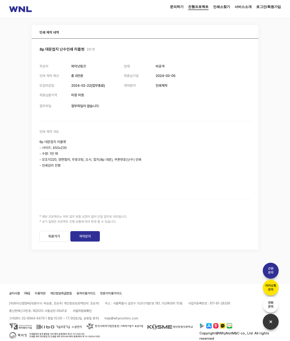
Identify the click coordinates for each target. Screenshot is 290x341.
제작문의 (85, 236)
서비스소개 (243, 7)
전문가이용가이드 (111, 293)
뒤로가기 (54, 236)
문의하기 (177, 7)
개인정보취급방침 (61, 293)
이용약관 (40, 293)
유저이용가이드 (86, 293)
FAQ (27, 293)
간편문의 (270, 270)
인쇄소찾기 (221, 7)
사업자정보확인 (82, 311)
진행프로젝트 (198, 7)
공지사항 (14, 293)
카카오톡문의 (270, 287)
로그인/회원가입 (268, 7)
